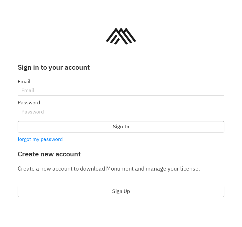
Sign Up (121, 191)
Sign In (121, 126)
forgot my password (40, 139)
